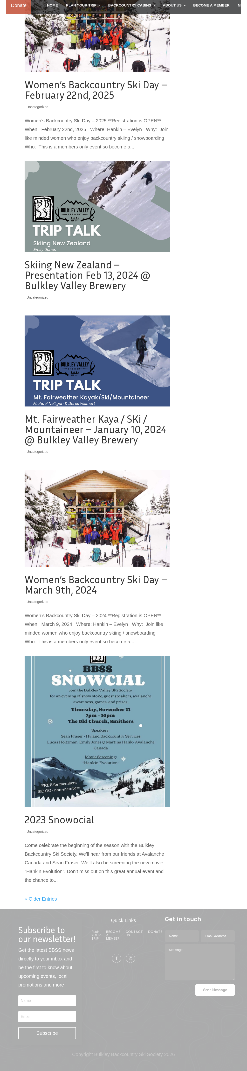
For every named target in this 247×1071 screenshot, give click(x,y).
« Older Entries (41, 899)
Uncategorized (37, 107)
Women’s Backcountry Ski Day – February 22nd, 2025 (96, 89)
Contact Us (134, 934)
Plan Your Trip (96, 935)
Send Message (215, 990)
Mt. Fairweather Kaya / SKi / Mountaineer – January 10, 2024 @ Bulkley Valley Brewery (95, 429)
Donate (155, 932)
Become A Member (113, 935)
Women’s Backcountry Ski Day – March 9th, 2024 (96, 584)
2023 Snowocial (59, 819)
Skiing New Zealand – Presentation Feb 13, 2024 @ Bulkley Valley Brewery (87, 275)
